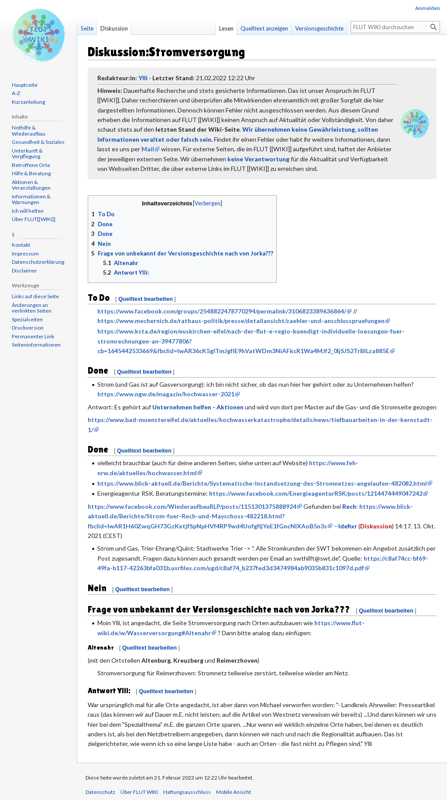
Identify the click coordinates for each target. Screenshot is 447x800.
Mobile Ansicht (233, 792)
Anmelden (427, 8)
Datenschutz (100, 792)
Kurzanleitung (28, 102)
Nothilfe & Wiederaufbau (28, 130)
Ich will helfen (28, 211)
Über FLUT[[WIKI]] (33, 219)
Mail (147, 149)
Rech (349, 506)
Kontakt (21, 245)
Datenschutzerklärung (38, 262)
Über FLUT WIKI (139, 792)
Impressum (25, 253)
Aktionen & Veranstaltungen (31, 185)
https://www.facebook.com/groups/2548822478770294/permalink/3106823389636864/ (221, 311)
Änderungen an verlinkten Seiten (32, 308)
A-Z (16, 93)
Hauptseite (25, 85)
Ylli (143, 78)
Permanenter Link (33, 336)
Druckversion (28, 327)
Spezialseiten (27, 319)
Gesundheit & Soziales (38, 142)
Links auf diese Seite (35, 296)
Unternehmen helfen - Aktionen (198, 407)
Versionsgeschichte (319, 28)
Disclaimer (24, 270)
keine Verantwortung (258, 159)
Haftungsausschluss (187, 792)
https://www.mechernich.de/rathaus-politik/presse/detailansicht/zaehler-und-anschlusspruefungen (241, 320)
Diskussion (376, 526)
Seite (87, 28)
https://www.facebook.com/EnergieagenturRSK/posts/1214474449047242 (316, 493)
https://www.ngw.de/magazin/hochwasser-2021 (165, 394)
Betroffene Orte (31, 165)
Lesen (226, 28)
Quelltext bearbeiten (145, 299)
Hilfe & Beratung (31, 173)
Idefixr (347, 526)
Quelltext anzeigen (264, 28)
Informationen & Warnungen (31, 199)
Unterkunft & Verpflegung (27, 153)
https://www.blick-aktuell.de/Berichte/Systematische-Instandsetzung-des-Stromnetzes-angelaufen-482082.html (262, 483)
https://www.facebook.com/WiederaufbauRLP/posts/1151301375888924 (192, 506)
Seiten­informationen (36, 344)
